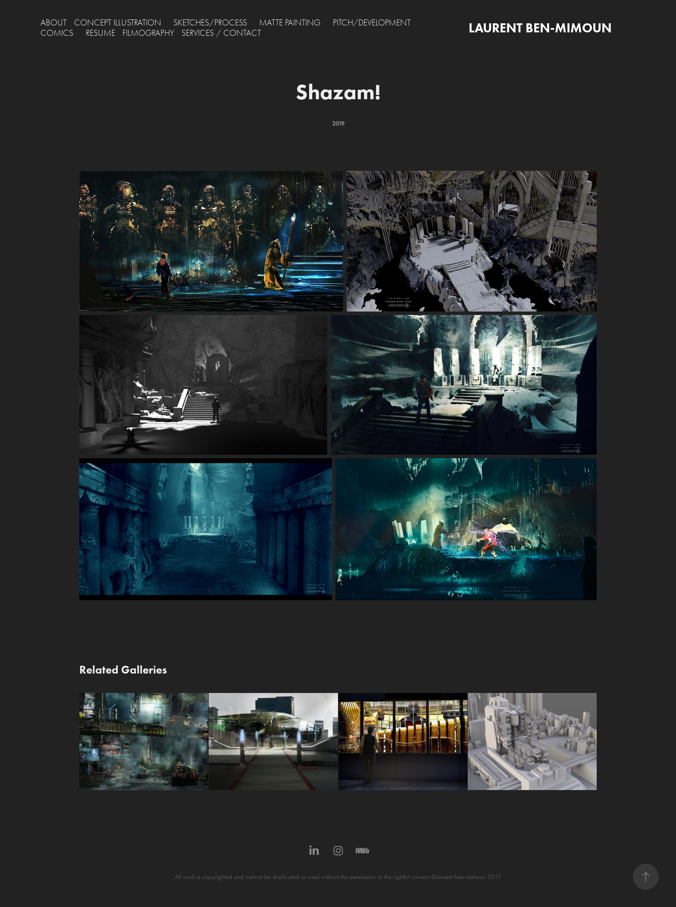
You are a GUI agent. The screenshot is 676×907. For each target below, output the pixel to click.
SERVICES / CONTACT (221, 33)
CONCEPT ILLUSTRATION (117, 23)
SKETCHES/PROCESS (210, 23)
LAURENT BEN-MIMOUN (540, 28)
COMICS (57, 33)
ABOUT (53, 23)
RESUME (100, 33)
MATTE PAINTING (289, 23)
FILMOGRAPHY (148, 33)
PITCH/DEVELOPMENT (371, 23)
